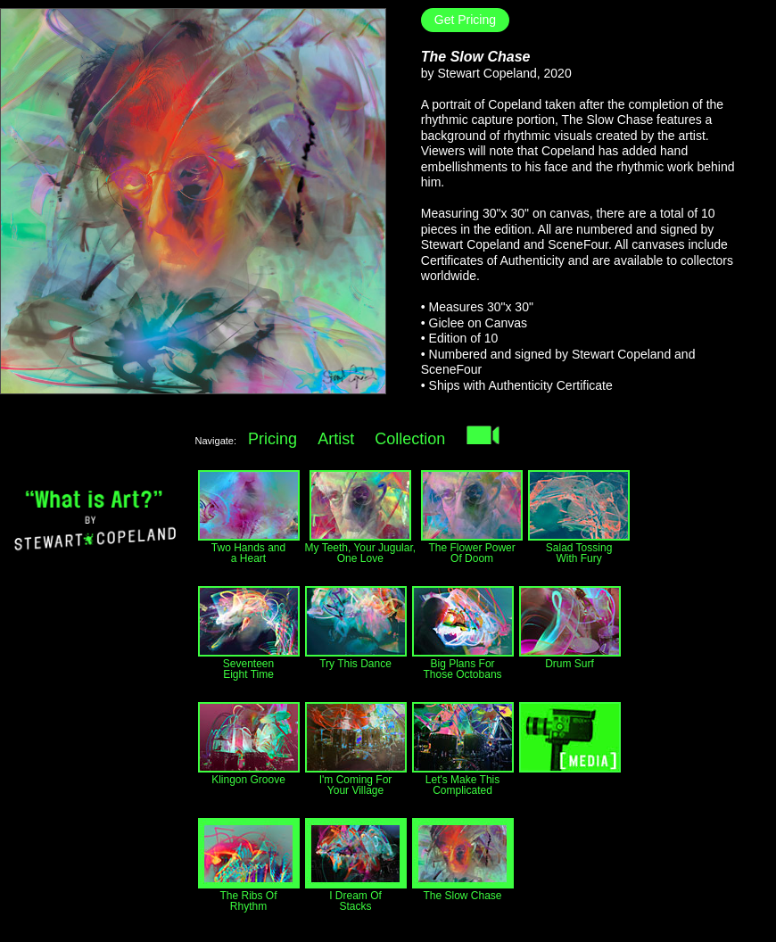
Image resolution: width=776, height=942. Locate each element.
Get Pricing (465, 19)
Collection (410, 439)
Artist (336, 439)
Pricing (272, 439)
